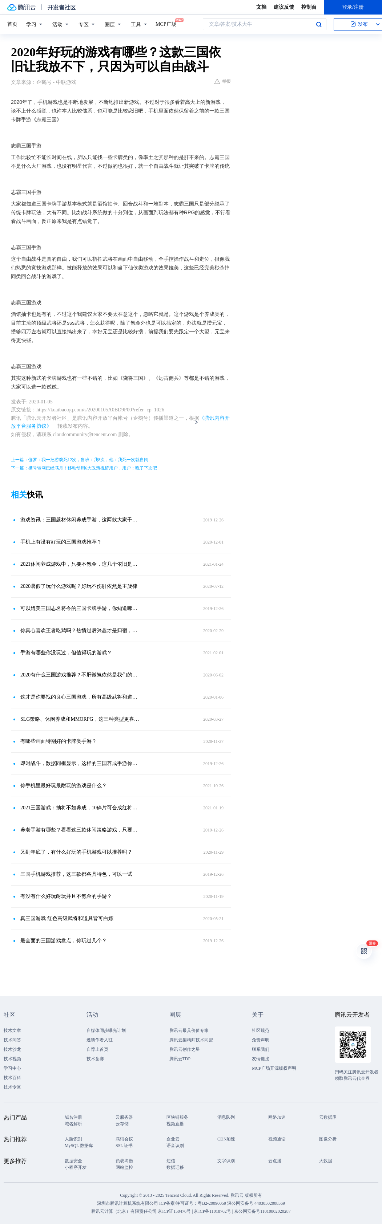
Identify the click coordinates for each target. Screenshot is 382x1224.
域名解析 (73, 1123)
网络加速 (277, 1117)
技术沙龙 (12, 1049)
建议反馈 (284, 7)
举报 (222, 81)
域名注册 (73, 1117)
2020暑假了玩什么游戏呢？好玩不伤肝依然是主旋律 (78, 586)
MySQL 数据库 (79, 1145)
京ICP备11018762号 (212, 1211)
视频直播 (175, 1123)
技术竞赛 (95, 1058)
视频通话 (277, 1139)
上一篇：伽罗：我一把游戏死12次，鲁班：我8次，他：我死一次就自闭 (79, 459)
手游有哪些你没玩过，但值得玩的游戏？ (66, 652)
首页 (12, 24)
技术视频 (12, 1058)
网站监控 (124, 1167)
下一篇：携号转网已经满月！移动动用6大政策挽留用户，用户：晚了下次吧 (84, 468)
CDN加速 (226, 1139)
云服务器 (124, 1117)
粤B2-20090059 (212, 1203)
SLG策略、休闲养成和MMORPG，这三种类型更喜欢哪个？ (80, 719)
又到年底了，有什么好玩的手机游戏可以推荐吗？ (76, 852)
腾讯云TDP (180, 1058)
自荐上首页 (97, 1049)
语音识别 (175, 1145)
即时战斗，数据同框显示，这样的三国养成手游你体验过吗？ (80, 763)
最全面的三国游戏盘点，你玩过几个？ (63, 940)
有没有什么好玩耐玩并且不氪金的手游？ (66, 896)
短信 (170, 1160)
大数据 (325, 1160)
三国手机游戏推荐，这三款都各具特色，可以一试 (76, 874)
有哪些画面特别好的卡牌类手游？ (58, 741)
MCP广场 (166, 23)
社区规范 (260, 1030)
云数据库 (328, 1117)
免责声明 (260, 1039)
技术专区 (12, 1087)
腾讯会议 (124, 1139)
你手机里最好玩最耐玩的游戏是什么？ (63, 785)
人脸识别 (73, 1139)
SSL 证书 (124, 1145)
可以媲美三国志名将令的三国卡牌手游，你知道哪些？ (80, 608)
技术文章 (12, 1030)
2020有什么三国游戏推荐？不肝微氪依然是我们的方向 (80, 675)
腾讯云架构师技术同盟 (191, 1039)
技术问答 (12, 1039)
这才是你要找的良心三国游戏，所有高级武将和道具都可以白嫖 (80, 697)
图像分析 (328, 1139)
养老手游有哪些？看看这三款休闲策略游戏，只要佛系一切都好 (80, 830)
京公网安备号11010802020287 (262, 1211)
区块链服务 (177, 1117)
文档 (261, 7)
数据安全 (73, 1160)
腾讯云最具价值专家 (189, 1030)
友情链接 (260, 1058)
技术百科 (12, 1077)
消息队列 (226, 1117)
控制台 (309, 7)
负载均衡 (124, 1160)
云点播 (274, 1160)
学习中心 (12, 1068)
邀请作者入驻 (100, 1039)
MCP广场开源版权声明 (274, 1068)
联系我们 (260, 1049)
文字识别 (226, 1160)
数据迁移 (175, 1167)
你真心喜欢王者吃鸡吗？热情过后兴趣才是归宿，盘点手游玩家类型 (80, 630)
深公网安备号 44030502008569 (256, 1203)
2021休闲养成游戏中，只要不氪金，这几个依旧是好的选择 (80, 564)
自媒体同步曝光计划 (106, 1030)
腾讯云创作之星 (184, 1049)
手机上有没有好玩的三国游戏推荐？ (61, 542)
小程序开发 (76, 1167)
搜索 (319, 24)
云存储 (122, 1123)
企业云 (173, 1139)
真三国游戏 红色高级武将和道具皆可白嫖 (66, 918)
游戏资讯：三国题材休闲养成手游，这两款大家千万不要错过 (80, 519)
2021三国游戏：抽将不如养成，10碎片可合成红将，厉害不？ (80, 807)
